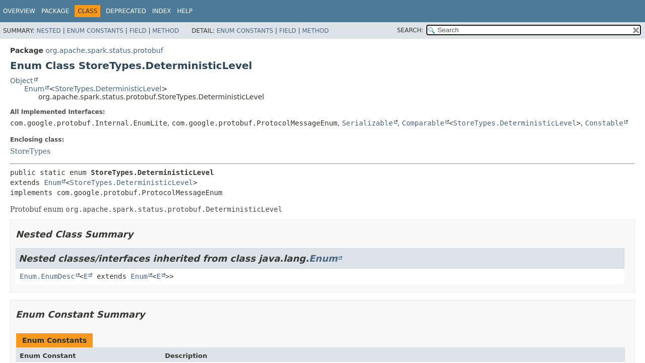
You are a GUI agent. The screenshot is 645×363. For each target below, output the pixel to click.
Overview (19, 11)
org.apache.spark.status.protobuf (104, 50)
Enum (34, 89)
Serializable (367, 123)
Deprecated (126, 11)
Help (184, 11)
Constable (604, 123)
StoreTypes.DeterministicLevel (108, 89)
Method (165, 30)
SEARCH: (410, 30)
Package (55, 11)
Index (161, 11)
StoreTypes (30, 151)
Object (21, 81)
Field (138, 30)
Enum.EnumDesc (47, 276)
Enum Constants (95, 30)
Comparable (423, 123)
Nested (48, 30)
